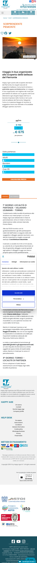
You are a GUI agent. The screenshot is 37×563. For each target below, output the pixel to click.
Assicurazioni (18, 422)
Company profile (18, 411)
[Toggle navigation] (2, 13)
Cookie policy (18, 429)
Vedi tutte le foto (29, 57)
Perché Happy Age (18, 409)
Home (5, 18)
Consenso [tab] (5, 261)
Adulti (5, 157)
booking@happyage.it (26, 551)
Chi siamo (18, 405)
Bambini (6, 163)
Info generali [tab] (14, 196)
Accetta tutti (18, 293)
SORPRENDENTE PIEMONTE (20, 18)
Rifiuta (18, 304)
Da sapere (18, 420)
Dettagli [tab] (14, 261)
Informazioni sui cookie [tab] (27, 261)
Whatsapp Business (18, 431)
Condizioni (18, 425)
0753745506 (28, 7)
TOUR (10, 18)
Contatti (18, 407)
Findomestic (18, 436)
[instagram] (23, 542)
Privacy (18, 433)
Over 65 (6, 169)
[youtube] (18, 542)
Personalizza (18, 299)
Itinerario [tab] (5, 196)
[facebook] (13, 542)
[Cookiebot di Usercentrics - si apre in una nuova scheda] (27, 257)
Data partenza (9, 151)
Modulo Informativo (18, 427)
